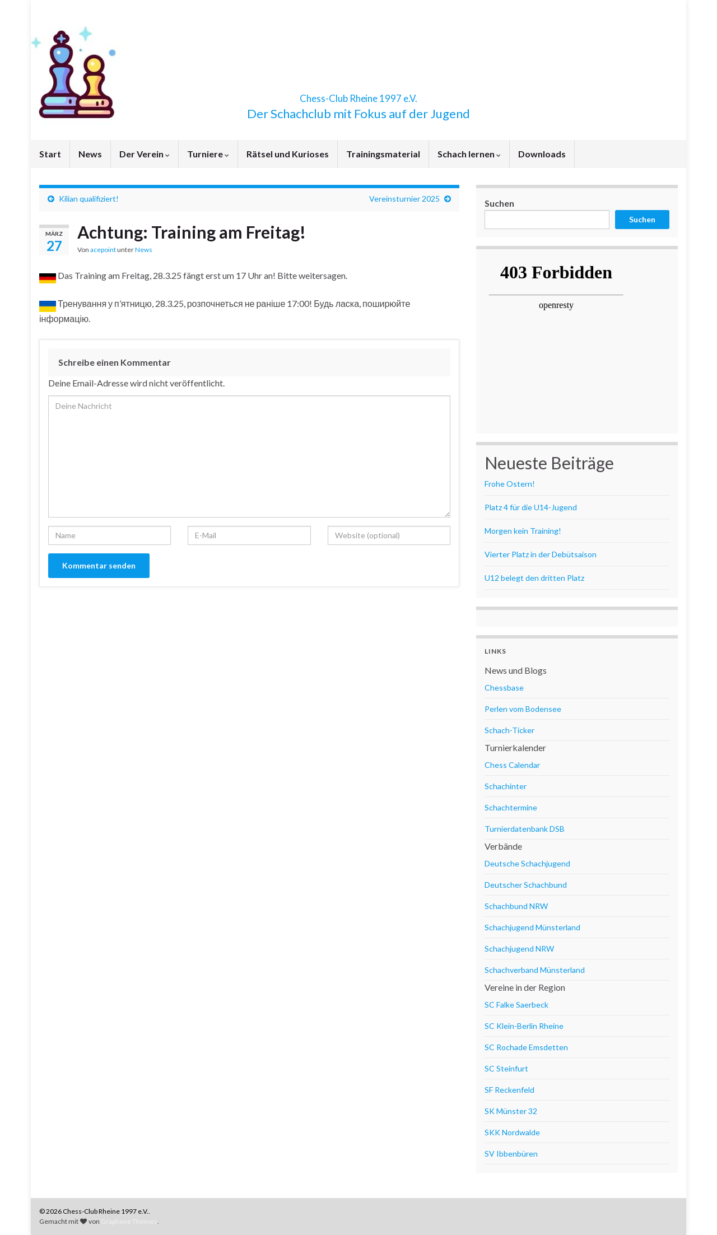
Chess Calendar (512, 765)
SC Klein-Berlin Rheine (524, 1026)
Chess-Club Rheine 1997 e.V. (358, 95)
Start (50, 153)
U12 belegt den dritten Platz (534, 577)
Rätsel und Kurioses (287, 153)
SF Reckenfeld (509, 1089)
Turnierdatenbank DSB (525, 828)
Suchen (499, 203)
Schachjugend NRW (519, 948)
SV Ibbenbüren (511, 1153)
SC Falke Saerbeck (516, 1004)
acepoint (103, 249)
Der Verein (144, 153)
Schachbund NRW (516, 906)
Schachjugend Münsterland (532, 927)
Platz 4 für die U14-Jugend (531, 507)
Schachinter (506, 786)
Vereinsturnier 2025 (404, 198)
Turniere (208, 153)
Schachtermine (511, 807)
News (90, 153)
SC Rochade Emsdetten (526, 1047)
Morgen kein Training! (523, 530)
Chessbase (504, 687)
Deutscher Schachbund (526, 884)
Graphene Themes (129, 1221)
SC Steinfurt (506, 1068)
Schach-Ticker (509, 730)
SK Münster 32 (511, 1111)
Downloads (542, 153)
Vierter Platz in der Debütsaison (541, 554)
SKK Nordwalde (512, 1132)
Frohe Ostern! (510, 483)
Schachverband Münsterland (535, 970)
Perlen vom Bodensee (523, 709)
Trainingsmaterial (383, 153)
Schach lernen (469, 153)
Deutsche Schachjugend (527, 863)
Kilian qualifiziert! (89, 198)
